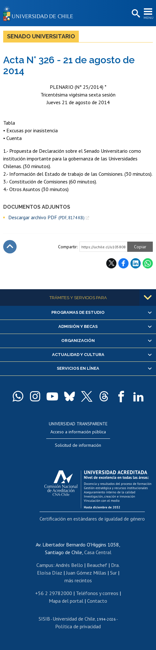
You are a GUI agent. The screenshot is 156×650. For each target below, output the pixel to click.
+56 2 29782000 (53, 593)
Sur (113, 572)
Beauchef (97, 565)
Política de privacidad (78, 626)
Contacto (97, 601)
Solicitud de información (78, 445)
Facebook (123, 263)
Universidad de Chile (74, 618)
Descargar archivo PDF (46, 217)
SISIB (44, 618)
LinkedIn (135, 263)
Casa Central (97, 552)
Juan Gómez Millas (86, 572)
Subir (10, 246)
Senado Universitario (41, 36)
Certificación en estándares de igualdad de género (92, 518)
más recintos (78, 580)
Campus (44, 565)
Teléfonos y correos (97, 593)
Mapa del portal (66, 601)
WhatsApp (148, 263)
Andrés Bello (69, 565)
